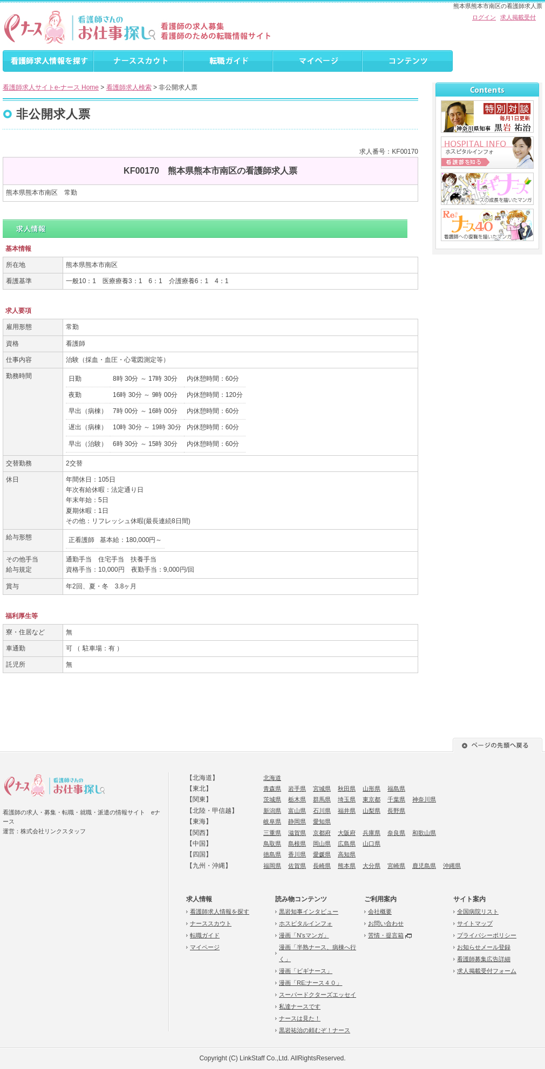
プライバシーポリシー (486, 935)
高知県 (347, 854)
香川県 (297, 854)
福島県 (396, 788)
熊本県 (347, 865)
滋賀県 (297, 833)
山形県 (371, 788)
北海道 (272, 778)
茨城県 (272, 799)
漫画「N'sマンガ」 (304, 935)
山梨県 (371, 810)
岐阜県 (272, 821)
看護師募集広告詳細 (483, 959)
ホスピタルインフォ (305, 923)
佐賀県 (297, 865)
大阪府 (347, 833)
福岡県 (272, 865)
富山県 (297, 810)
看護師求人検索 (129, 87)
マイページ (205, 947)
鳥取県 (272, 843)
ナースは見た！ (300, 1018)
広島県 (347, 843)
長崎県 (322, 865)
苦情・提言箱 (386, 935)
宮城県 (322, 788)
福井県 (347, 810)
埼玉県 (347, 799)
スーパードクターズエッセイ (317, 994)
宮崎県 (396, 865)
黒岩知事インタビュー (308, 911)
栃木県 (297, 799)
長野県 (396, 810)
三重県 (272, 833)
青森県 (272, 788)
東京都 (371, 799)
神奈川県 (424, 799)
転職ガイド (205, 935)
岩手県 (297, 788)
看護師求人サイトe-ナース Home (51, 87)
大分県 (371, 865)
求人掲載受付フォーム (486, 971)
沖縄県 (452, 865)
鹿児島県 (424, 865)
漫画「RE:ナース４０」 (310, 982)
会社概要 (380, 911)
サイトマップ (475, 923)
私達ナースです (300, 1006)
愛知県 (322, 821)
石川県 (322, 810)
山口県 (371, 843)
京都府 (322, 833)
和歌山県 (424, 833)
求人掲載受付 (518, 17)
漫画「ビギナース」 (305, 971)
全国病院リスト (478, 911)
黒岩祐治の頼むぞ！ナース (314, 1030)
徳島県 (272, 854)
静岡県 (297, 821)
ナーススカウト (210, 923)
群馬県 (322, 799)
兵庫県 (371, 833)
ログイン (484, 17)
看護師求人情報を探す (219, 911)
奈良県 (396, 833)
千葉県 (396, 799)
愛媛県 (322, 854)
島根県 (297, 843)
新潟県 (272, 810)
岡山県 (322, 843)
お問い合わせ (386, 923)
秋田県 (347, 788)
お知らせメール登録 (483, 947)
